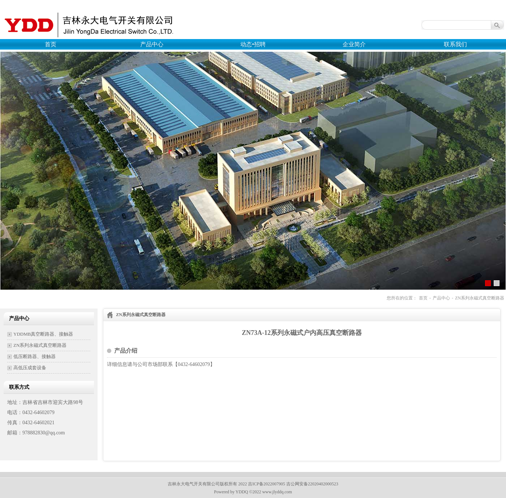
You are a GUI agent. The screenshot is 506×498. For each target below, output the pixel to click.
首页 (50, 44)
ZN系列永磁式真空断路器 (479, 298)
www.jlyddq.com (277, 491)
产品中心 (151, 44)
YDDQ (242, 491)
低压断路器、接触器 (34, 356)
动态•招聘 (253, 44)
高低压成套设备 (29, 367)
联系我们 (455, 44)
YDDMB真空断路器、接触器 (43, 334)
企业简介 (354, 44)
